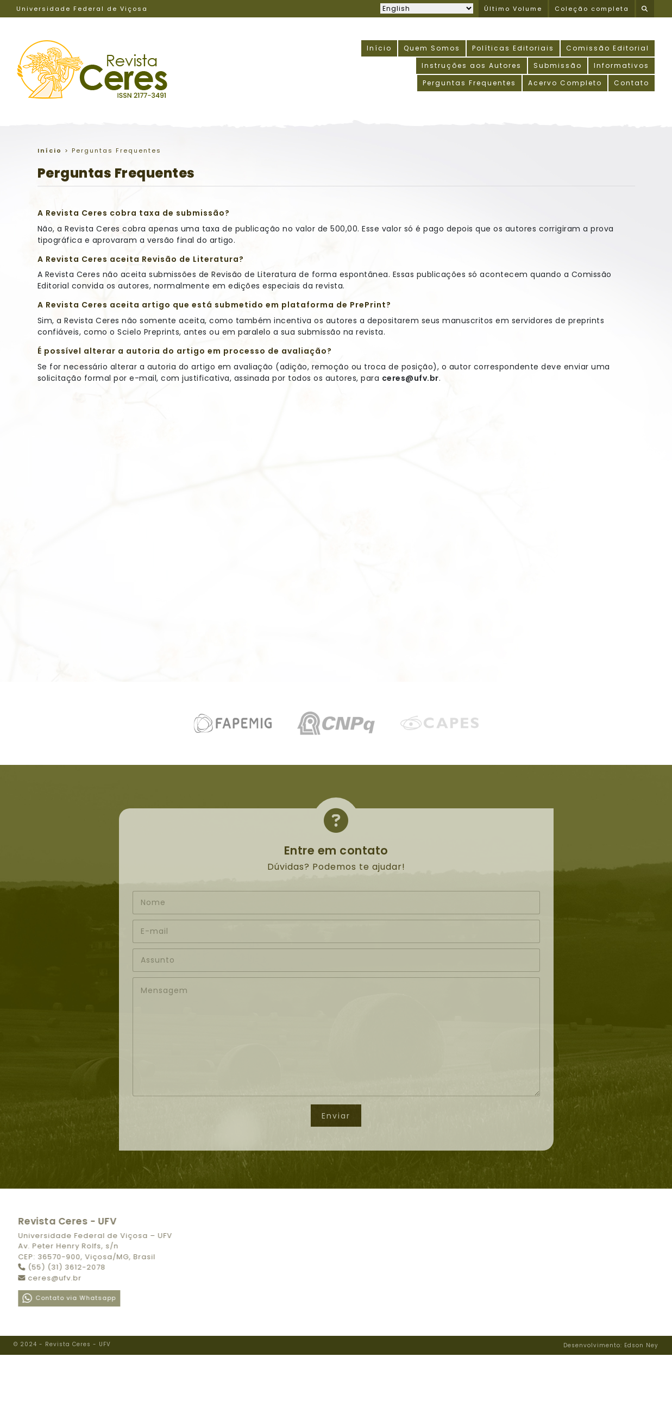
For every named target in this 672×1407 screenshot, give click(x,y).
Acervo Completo (565, 82)
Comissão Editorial (607, 48)
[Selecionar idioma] (426, 8)
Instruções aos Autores (472, 65)
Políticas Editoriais (513, 48)
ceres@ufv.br (410, 378)
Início (379, 48)
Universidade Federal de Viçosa (82, 8)
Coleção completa (592, 8)
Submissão (557, 65)
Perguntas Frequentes (469, 82)
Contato (631, 82)
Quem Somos (432, 48)
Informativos (621, 65)
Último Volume (513, 8)
